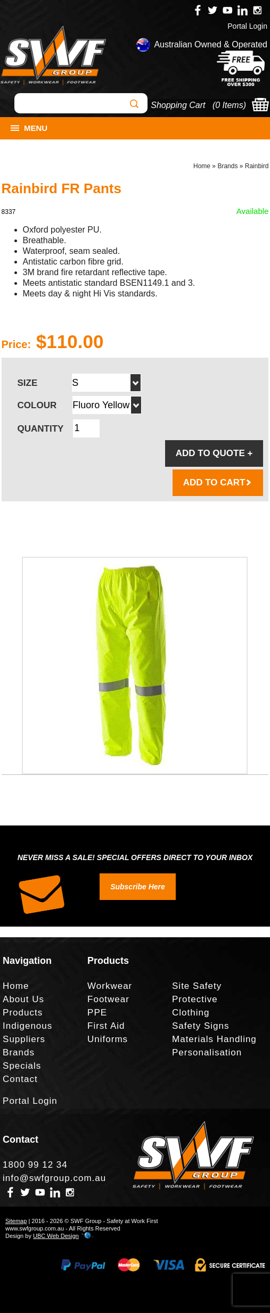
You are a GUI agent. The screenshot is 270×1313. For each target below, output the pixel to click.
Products (23, 1013)
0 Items (229, 105)
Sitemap (16, 1221)
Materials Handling (214, 1039)
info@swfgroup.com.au (54, 1178)
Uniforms (107, 1039)
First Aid (106, 1026)
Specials (22, 1066)
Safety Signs (200, 1026)
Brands (227, 166)
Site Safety (197, 986)
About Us (23, 999)
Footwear (108, 999)
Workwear (109, 986)
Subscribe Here (137, 886)
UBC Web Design (56, 1236)
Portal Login (247, 26)
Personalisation (207, 1052)
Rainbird (257, 166)
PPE (97, 1013)
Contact (20, 1079)
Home (201, 166)
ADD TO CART (218, 482)
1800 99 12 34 (35, 1165)
